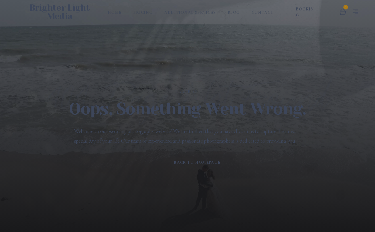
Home (114, 10)
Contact (263, 10)
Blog (234, 10)
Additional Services (190, 10)
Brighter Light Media (60, 10)
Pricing (143, 10)
